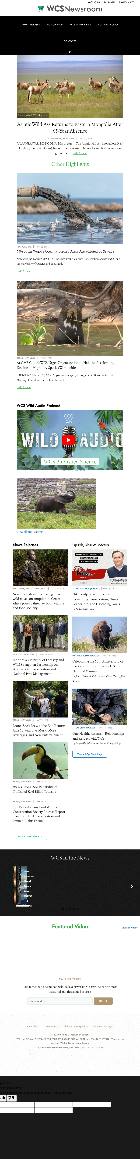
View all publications (30, 533)
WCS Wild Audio (93, 33)
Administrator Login (103, 1030)
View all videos (130, 931)
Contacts (113, 33)
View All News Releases (30, 840)
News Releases (25, 33)
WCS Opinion (46, 33)
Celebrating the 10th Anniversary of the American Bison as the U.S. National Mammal (99, 668)
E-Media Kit (126, 2)
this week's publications (73, 471)
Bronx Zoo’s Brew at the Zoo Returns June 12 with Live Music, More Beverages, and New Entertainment (40, 733)
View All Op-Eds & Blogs (89, 756)
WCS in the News (69, 33)
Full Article (80, 154)
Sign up (103, 1004)
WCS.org (94, 2)
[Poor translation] (12, 1102)
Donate (109, 2)
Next (132, 890)
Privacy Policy (51, 1030)
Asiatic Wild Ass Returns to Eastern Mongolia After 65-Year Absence (70, 128)
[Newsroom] (70, 10)
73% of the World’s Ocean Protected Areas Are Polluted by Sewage (65, 252)
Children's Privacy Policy (76, 1030)
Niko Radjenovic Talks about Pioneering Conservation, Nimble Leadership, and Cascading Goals (97, 600)
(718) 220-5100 (96, 1051)
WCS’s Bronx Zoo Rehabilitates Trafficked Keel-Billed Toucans (36, 792)
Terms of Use (32, 1030)
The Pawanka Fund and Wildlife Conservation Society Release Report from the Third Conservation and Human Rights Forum (40, 817)
